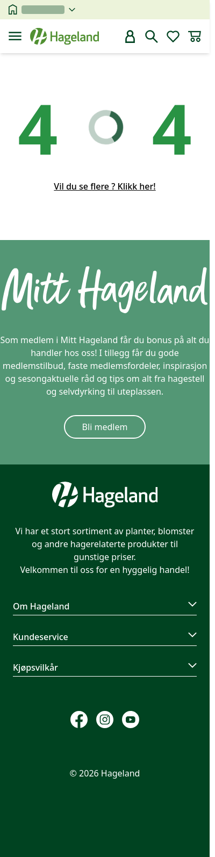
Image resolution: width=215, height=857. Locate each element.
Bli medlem (105, 427)
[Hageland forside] (64, 36)
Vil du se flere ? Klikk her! (104, 186)
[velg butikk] (48, 9)
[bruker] (130, 36)
